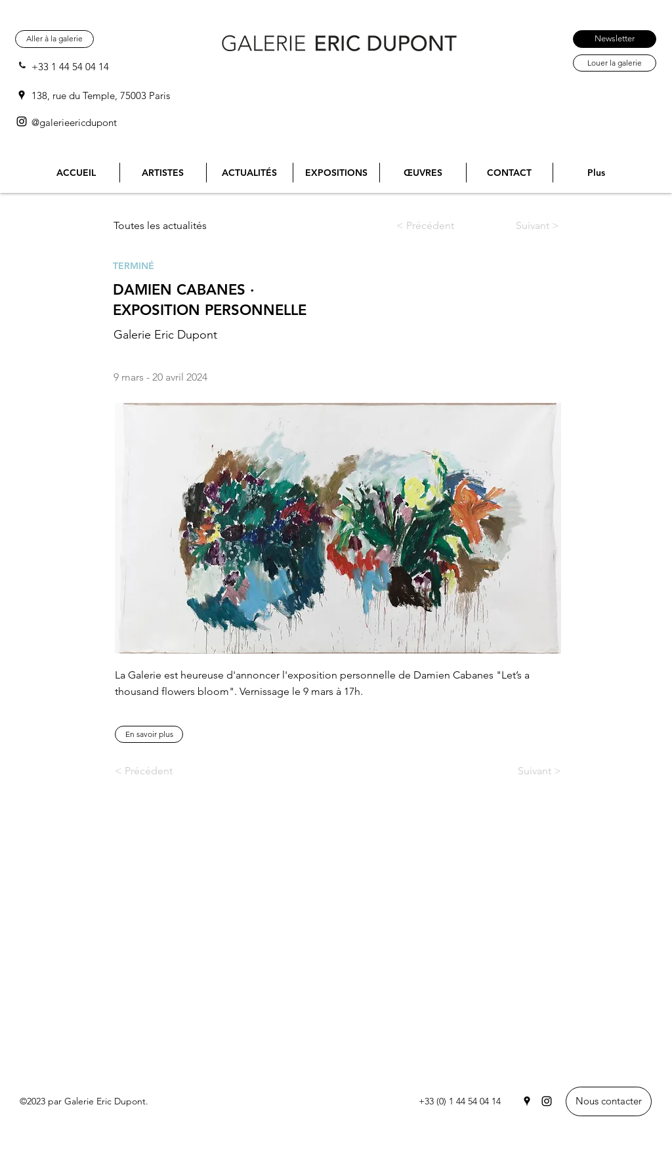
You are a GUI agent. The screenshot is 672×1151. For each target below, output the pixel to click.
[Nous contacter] (609, 1101)
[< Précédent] (435, 226)
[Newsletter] (614, 39)
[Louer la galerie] (614, 63)
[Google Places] (21, 95)
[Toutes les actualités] (165, 226)
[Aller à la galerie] (54, 39)
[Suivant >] (524, 226)
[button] (149, 734)
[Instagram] (21, 121)
